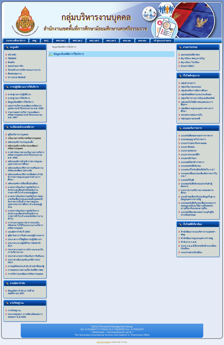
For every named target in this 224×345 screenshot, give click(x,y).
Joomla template (103, 342)
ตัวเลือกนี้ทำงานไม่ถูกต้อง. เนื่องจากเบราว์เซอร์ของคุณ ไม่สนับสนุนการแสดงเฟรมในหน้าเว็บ (111, 122)
